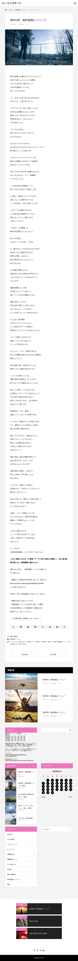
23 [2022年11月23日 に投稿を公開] (52, 789)
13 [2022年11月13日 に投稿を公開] (71, 783)
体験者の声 (10, 854)
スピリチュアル (14, 642)
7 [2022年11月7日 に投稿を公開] (43, 783)
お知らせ (10, 834)
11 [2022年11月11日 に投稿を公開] (61, 783)
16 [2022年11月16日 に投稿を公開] (52, 786)
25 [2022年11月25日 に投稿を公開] (61, 789)
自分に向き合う (22, 644)
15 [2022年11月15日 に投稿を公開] (48, 786)
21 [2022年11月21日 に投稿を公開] (43, 789)
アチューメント (12, 844)
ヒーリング (10, 849)
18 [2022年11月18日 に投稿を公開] (61, 786)
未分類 (9, 869)
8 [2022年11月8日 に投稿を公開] (47, 783)
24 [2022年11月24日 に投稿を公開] (57, 789)
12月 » (71, 797)
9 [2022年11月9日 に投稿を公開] (52, 783)
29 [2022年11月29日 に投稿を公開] (48, 792)
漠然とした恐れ (52, 642)
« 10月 (43, 797)
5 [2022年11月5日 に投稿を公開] (66, 780)
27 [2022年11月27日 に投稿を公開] (71, 789)
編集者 (16, 636)
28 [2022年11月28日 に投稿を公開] (43, 792)
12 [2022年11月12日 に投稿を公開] (66, 783)
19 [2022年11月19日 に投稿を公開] (66, 786)
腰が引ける (15, 644)
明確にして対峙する (41, 642)
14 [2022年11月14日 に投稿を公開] (43, 786)
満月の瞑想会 (11, 874)
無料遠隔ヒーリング (23, 24)
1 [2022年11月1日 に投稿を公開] (47, 780)
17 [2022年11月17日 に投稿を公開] (57, 786)
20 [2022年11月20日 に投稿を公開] (71, 786)
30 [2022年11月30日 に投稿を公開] (52, 792)
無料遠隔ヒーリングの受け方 (35, 569)
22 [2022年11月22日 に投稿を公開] (48, 789)
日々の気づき (11, 864)
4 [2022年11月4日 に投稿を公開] (61, 780)
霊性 (8, 884)
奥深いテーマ (31, 642)
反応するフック (23, 642)
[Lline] (35, 627)
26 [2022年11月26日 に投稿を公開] (66, 789)
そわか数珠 (10, 839)
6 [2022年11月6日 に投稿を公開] (70, 780)
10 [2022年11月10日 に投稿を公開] (57, 783)
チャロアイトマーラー (18, 147)
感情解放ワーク (12, 859)
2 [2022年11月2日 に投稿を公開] (52, 780)
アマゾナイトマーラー (31, 98)
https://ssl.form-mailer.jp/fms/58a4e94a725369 (26, 583)
